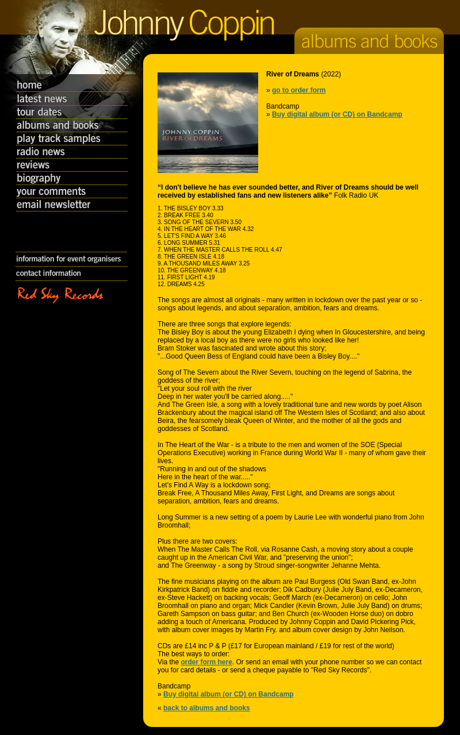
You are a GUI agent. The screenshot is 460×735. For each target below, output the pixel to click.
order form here (206, 662)
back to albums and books (206, 708)
